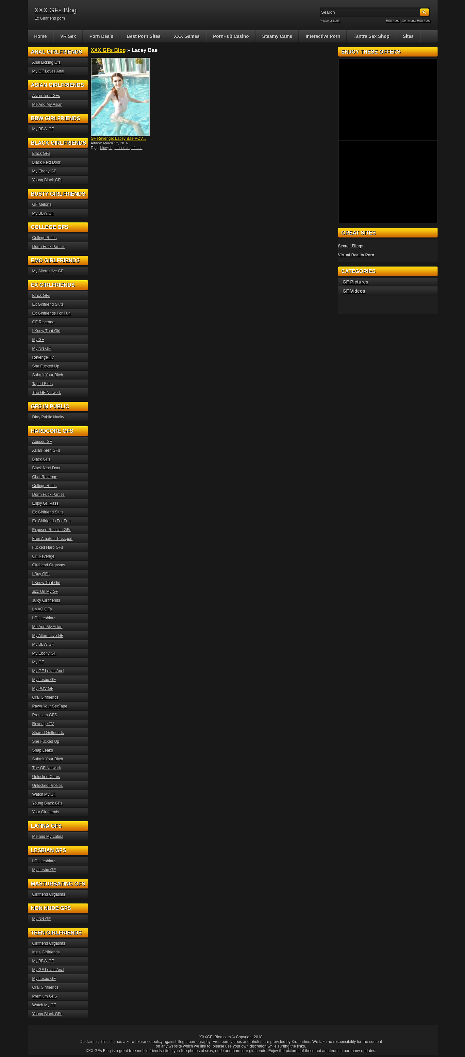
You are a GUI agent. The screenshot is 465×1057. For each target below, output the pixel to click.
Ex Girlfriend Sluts (48, 304)
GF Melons (42, 204)
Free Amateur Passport (52, 538)
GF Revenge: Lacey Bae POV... (118, 138)
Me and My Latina (47, 836)
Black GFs (41, 153)
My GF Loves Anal (48, 71)
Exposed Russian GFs (51, 530)
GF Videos (354, 291)
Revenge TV (43, 357)
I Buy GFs (41, 574)
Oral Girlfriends (45, 697)
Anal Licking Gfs (46, 62)
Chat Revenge (45, 477)
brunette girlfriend (128, 148)
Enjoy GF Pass (45, 503)
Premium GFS (44, 715)
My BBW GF (43, 129)
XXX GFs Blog (56, 10)
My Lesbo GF (44, 679)
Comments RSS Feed (416, 20)
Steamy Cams (277, 36)
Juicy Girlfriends (46, 600)
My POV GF (43, 688)
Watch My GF (44, 794)
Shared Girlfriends (48, 732)
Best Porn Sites (143, 36)
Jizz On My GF (45, 591)
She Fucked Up (45, 366)
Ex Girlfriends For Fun (51, 313)
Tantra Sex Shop (371, 36)
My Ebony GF (44, 171)
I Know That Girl (46, 331)
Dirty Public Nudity (48, 417)
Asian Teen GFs (46, 95)
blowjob (106, 148)
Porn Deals (101, 36)
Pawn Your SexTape (49, 706)
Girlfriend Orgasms (48, 565)
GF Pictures (356, 282)
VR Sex (68, 36)
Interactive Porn (323, 36)
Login (336, 20)
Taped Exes (42, 384)
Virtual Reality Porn (356, 255)
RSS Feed (393, 20)
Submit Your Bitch (47, 375)
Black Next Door (46, 162)
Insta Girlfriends (46, 952)
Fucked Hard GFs (47, 547)
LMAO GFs (42, 609)
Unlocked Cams (46, 776)
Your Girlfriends (45, 812)
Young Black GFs (47, 180)
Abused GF (42, 441)
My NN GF (41, 348)
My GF (38, 339)
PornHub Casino (231, 36)
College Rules (44, 238)
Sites (408, 36)
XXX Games (187, 36)
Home (40, 36)
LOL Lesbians (44, 618)
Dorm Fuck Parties (48, 246)
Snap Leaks (42, 750)
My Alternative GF (47, 271)
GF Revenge (43, 322)
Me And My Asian (47, 104)
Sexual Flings (350, 246)
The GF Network (46, 392)
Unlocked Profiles (47, 785)
